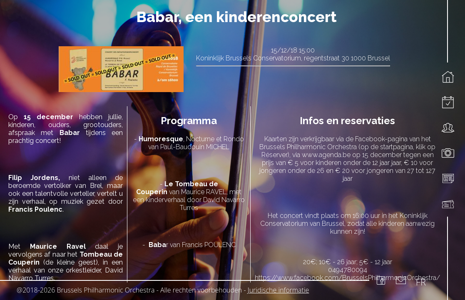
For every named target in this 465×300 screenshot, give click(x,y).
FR (421, 281)
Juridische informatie (278, 290)
